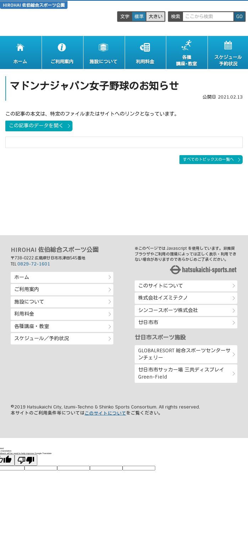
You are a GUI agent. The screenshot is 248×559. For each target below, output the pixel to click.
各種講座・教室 (31, 326)
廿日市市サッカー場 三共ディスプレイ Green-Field (181, 373)
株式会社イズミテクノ (163, 298)
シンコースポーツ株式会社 (168, 310)
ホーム (21, 277)
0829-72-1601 (33, 264)
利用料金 (24, 314)
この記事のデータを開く (36, 125)
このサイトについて (160, 286)
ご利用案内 (26, 289)
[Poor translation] (26, 459)
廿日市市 (148, 322)
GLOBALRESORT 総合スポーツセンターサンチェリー (184, 354)
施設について (29, 302)
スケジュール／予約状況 (41, 338)
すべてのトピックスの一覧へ (208, 159)
